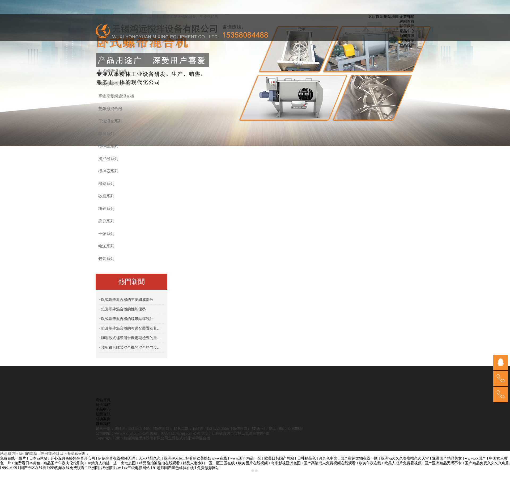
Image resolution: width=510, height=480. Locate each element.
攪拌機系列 (108, 159)
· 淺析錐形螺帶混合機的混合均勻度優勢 (131, 348)
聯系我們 (407, 45)
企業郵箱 (407, 17)
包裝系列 (106, 258)
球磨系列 (106, 134)
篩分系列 (106, 221)
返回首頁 (375, 17)
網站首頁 (407, 21)
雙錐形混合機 (110, 109)
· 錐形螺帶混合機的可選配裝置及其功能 (131, 328)
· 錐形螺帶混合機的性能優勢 (122, 309)
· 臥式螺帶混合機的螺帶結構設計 (126, 319)
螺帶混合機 (108, 59)
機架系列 (106, 184)
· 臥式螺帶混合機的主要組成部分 (126, 300)
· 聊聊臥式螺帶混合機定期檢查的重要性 (131, 338)
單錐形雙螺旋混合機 (116, 96)
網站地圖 (391, 17)
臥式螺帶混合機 (112, 71)
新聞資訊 (407, 36)
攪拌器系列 (108, 171)
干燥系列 (106, 233)
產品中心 (407, 31)
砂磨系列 (106, 196)
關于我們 (407, 26)
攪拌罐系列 (108, 146)
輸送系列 (106, 246)
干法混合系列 (110, 121)
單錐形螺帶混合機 (114, 84)
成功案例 (407, 41)
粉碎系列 (106, 209)
